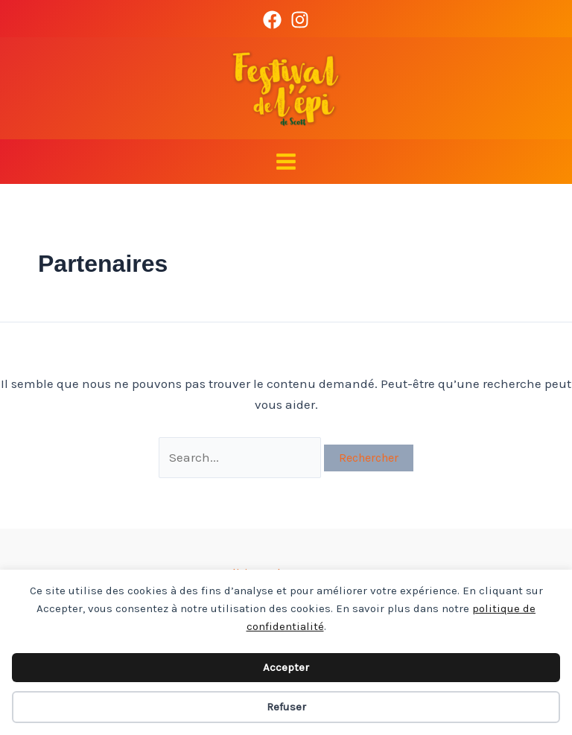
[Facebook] (272, 19)
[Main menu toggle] (286, 161)
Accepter (286, 667)
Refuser (286, 706)
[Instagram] (299, 19)
